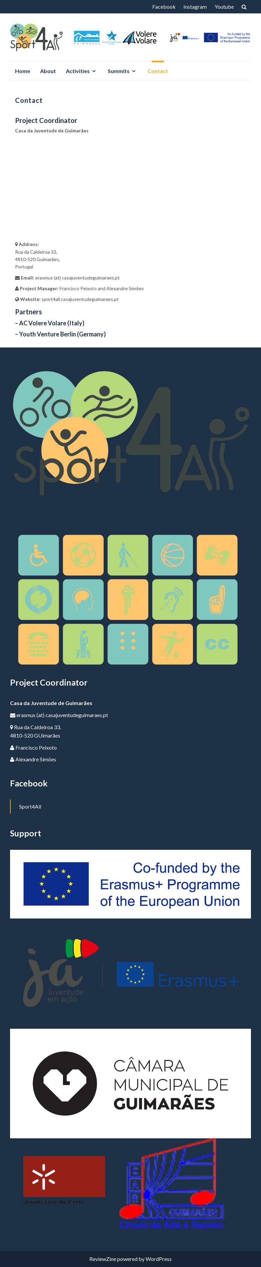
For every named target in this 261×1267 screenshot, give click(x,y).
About (48, 71)
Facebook (164, 6)
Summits (118, 71)
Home (22, 71)
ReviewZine (102, 1259)
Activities (78, 71)
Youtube (224, 6)
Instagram (195, 6)
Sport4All (30, 806)
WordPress (159, 1259)
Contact (158, 71)
